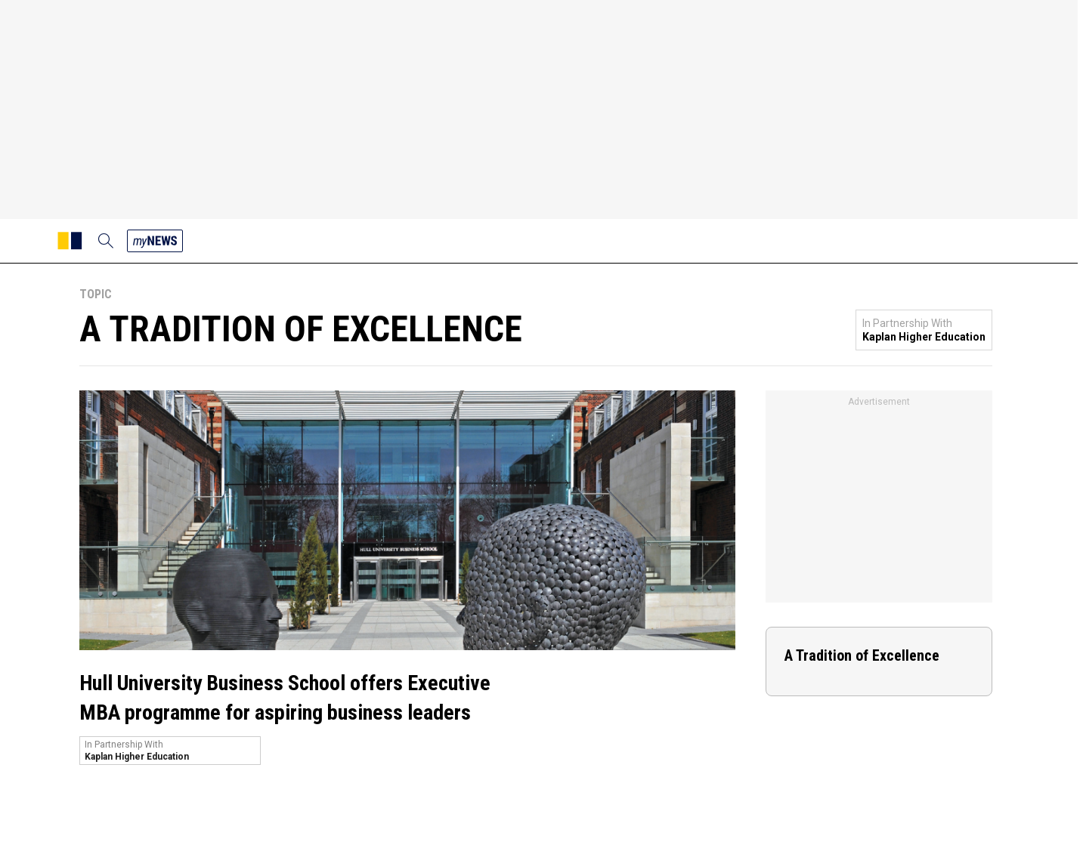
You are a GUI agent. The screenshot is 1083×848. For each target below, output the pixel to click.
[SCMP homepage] (70, 241)
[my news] (155, 241)
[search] (106, 241)
